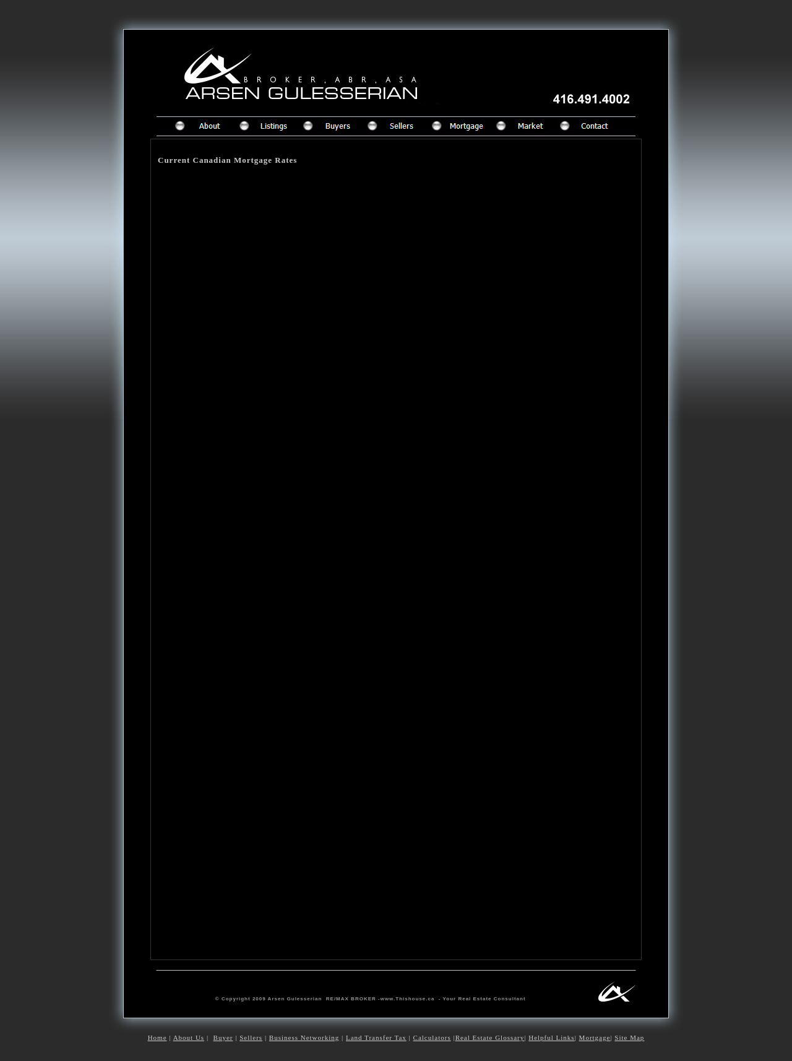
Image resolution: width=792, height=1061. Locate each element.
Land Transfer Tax (376, 1037)
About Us (188, 1037)
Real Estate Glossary (490, 1037)
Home (157, 1037)
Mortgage (595, 1037)
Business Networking (304, 1037)
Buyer (223, 1037)
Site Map (629, 1037)
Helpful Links (551, 1037)
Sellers (250, 1037)
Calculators (432, 1037)
